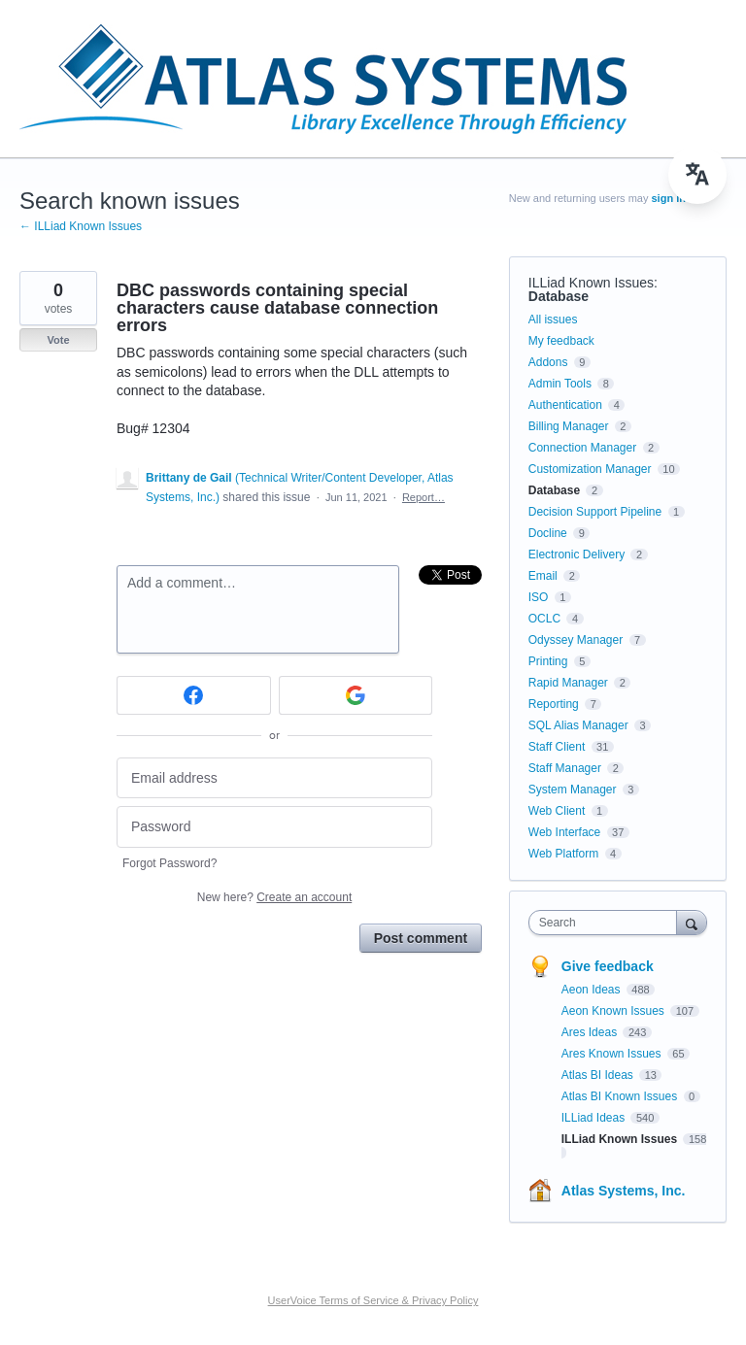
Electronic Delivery (576, 554)
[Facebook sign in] (194, 695)
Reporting (553, 704)
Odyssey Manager (575, 640)
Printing (548, 661)
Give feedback (607, 966)
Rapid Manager (568, 682)
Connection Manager (582, 447)
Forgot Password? (169, 863)
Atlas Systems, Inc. (623, 1190)
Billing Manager (568, 426)
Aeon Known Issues (614, 1011)
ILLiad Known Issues (591, 282)
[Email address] (274, 778)
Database (558, 296)
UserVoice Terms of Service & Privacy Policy (373, 1300)
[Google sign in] (356, 695)
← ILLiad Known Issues (80, 226)
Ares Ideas (591, 1032)
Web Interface (564, 832)
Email (543, 576)
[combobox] (607, 922)
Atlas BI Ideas (598, 1075)
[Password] (274, 827)
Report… (423, 497)
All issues (553, 319)
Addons (548, 362)
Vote (58, 340)
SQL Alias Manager (578, 725)
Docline (547, 533)
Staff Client (556, 747)
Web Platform (563, 853)
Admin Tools (560, 383)
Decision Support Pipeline (594, 512)
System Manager (572, 789)
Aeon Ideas (592, 989)
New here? (274, 897)
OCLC (544, 618)
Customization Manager (590, 469)
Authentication (565, 405)
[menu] (697, 175)
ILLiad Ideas (594, 1118)
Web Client (556, 811)
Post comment (420, 938)
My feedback (561, 341)
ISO (538, 597)
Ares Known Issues (612, 1053)
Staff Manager (564, 768)
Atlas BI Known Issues (621, 1096)
